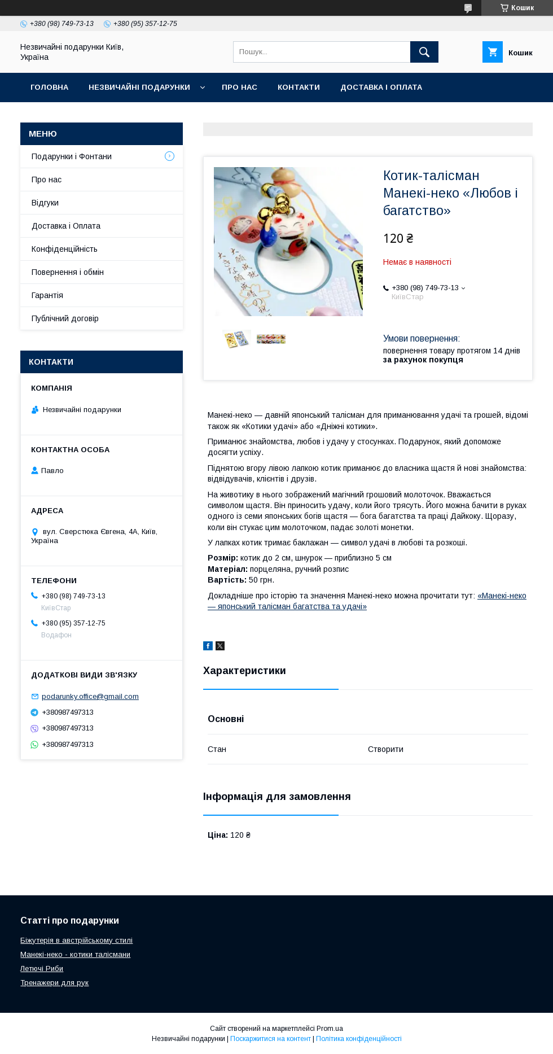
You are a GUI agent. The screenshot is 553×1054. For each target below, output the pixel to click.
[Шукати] (424, 52)
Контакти (299, 87)
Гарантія (47, 295)
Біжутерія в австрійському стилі (76, 940)
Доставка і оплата (381, 87)
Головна (49, 87)
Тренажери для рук (54, 982)
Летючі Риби (41, 968)
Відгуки (45, 202)
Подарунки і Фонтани (72, 156)
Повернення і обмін (68, 272)
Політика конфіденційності (359, 1039)
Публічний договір (65, 318)
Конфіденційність (65, 248)
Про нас (239, 87)
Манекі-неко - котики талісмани (75, 954)
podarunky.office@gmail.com (90, 696)
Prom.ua (330, 1029)
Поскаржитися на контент (270, 1039)
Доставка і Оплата (66, 225)
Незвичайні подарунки (139, 87)
